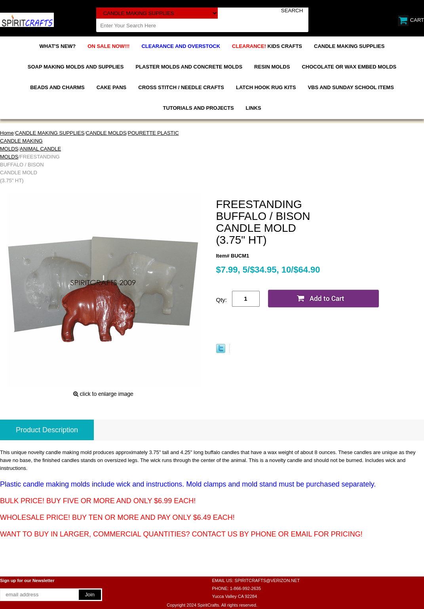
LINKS (253, 108)
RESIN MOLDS (272, 67)
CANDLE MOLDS (106, 133)
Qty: (221, 299)
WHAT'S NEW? (58, 46)
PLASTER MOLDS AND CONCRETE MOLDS (188, 67)
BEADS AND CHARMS (57, 87)
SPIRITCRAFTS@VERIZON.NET (267, 580)
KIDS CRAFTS (267, 46)
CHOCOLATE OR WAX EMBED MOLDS (349, 67)
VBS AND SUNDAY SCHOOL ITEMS (351, 87)
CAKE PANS (112, 87)
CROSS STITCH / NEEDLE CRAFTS (181, 87)
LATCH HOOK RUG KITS (266, 87)
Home (7, 133)
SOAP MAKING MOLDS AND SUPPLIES (76, 67)
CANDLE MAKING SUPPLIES (349, 46)
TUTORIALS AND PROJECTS (198, 108)
